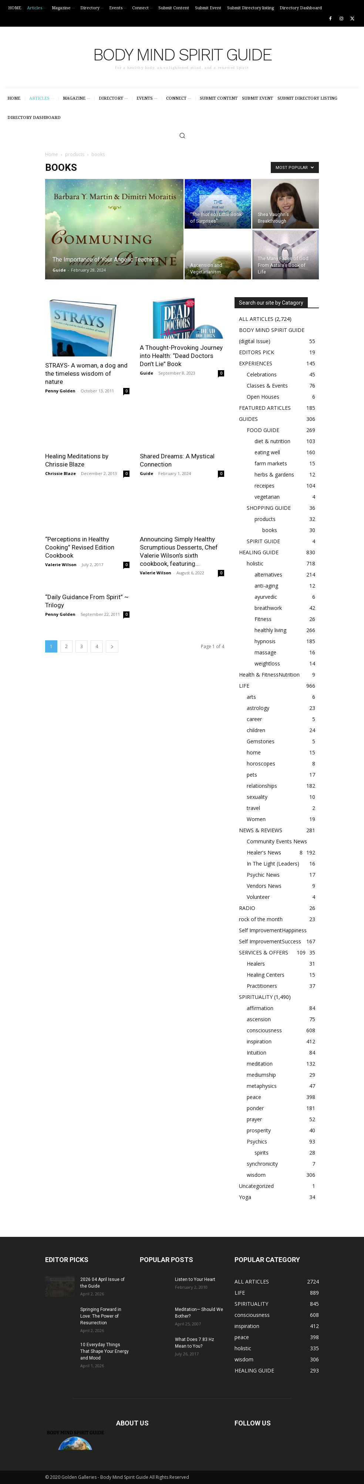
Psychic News (263, 874)
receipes (264, 485)
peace (254, 1096)
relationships (262, 785)
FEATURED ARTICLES (265, 407)
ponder (255, 1108)
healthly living (270, 630)
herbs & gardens (274, 474)
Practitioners (262, 985)
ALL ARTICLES (256, 318)
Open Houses (263, 396)
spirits (262, 1152)
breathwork (268, 607)
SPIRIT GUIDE (263, 541)
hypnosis (265, 641)
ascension (259, 1019)
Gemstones (260, 741)
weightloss (267, 663)
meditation (260, 1063)
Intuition (256, 1052)
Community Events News (277, 841)
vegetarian (267, 496)
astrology (258, 707)
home (254, 752)
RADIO (247, 908)
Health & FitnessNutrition (269, 674)
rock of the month (261, 919)
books (269, 530)
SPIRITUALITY (256, 996)
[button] (182, 135)
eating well (267, 452)
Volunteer (258, 896)
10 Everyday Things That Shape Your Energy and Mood (104, 1351)
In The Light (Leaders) (273, 863)
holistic (255, 563)
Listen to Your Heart (195, 1279)
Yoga (245, 1197)
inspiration (259, 1041)
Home (51, 154)
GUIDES (248, 418)
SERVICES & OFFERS (263, 952)
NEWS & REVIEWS (260, 830)
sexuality (257, 796)
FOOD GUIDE (263, 430)
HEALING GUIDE (259, 552)
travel (253, 807)
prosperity (259, 1130)
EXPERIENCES (255, 363)
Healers (256, 963)
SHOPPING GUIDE (269, 507)
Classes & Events (267, 385)
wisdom (256, 1174)
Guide (59, 270)
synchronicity (262, 1163)
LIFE (244, 685)
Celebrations (262, 374)
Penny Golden (60, 391)
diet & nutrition (272, 441)
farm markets (271, 463)
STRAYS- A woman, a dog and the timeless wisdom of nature (86, 373)
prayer (254, 1119)
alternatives (268, 574)
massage (265, 652)
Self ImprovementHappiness (273, 930)
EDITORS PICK (256, 352)
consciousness (264, 1030)
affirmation (260, 1008)
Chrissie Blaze (60, 473)
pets (252, 774)
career (254, 719)
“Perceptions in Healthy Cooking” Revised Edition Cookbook (79, 547)
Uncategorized (256, 1185)
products (74, 154)
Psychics (257, 1141)
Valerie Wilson (61, 564)
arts (251, 696)
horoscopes (261, 763)
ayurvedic (266, 596)
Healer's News (264, 852)
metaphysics (262, 1085)
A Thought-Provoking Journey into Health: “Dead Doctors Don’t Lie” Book (181, 356)
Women (256, 819)
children (256, 730)
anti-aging (266, 585)
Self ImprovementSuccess (270, 941)
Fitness (263, 619)
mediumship (261, 1074)
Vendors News (264, 885)
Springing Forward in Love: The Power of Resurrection (100, 1316)
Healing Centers (265, 974)
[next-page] (112, 646)
